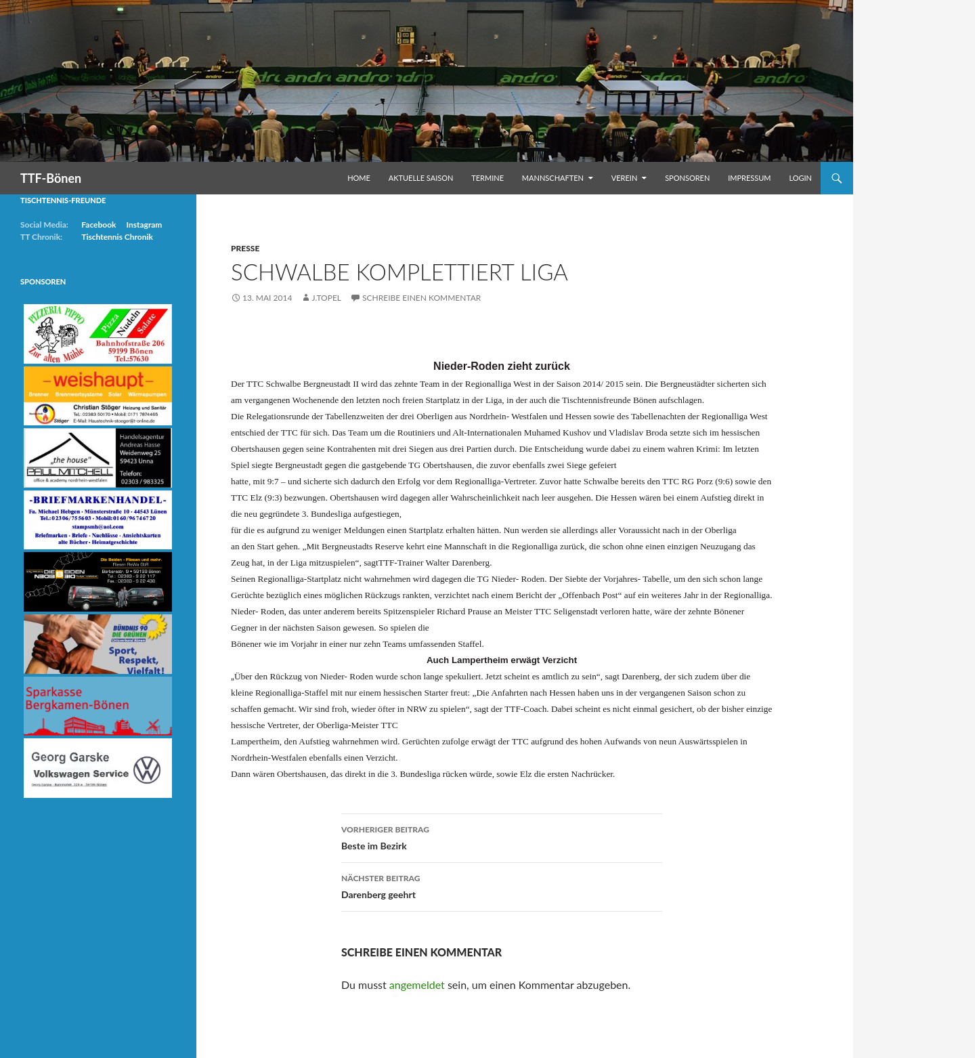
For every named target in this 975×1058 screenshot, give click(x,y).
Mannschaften (553, 177)
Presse (245, 248)
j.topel (326, 298)
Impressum (749, 177)
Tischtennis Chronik (117, 237)
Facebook (98, 224)
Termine (487, 177)
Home (358, 177)
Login (800, 177)
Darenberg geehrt (501, 885)
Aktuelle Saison (421, 177)
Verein (624, 177)
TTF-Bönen (50, 178)
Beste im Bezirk (501, 836)
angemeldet (417, 984)
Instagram (144, 224)
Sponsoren (687, 177)
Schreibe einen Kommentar (421, 298)
